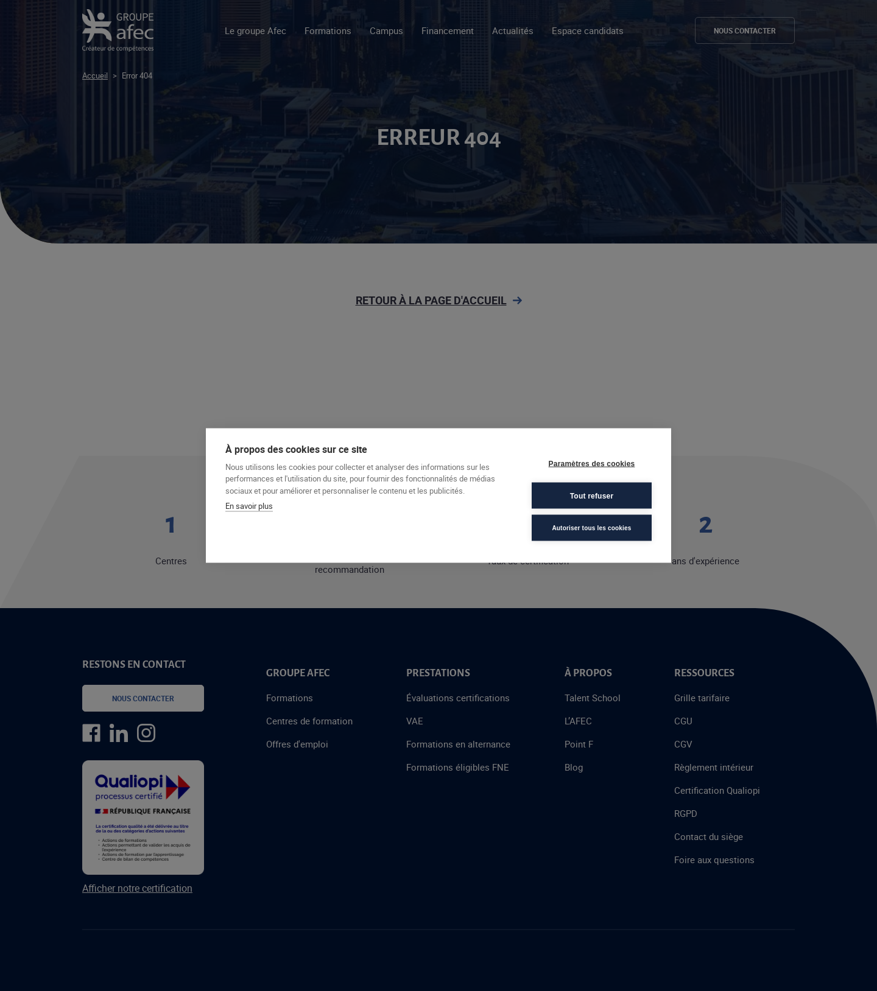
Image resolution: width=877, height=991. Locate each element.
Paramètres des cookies (592, 463)
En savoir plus (249, 505)
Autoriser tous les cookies (591, 527)
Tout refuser (592, 495)
